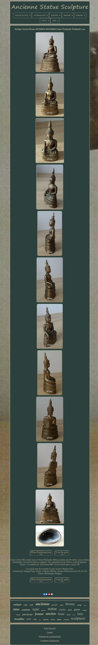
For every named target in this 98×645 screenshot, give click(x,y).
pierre (77, 609)
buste (61, 614)
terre (70, 610)
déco (40, 620)
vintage (66, 619)
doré (85, 605)
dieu (74, 615)
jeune (18, 615)
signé (35, 609)
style (31, 605)
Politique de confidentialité (50, 636)
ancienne (43, 604)
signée (59, 619)
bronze (70, 604)
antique (17, 604)
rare (28, 618)
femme (39, 614)
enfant (61, 605)
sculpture (78, 618)
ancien (51, 614)
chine (16, 609)
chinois (53, 619)
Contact (50, 632)
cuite (26, 605)
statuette (26, 609)
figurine (43, 610)
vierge (79, 605)
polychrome (27, 614)
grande (55, 605)
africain (45, 619)
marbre (62, 609)
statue (52, 609)
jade (35, 619)
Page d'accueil (50, 628)
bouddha (19, 618)
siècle (68, 615)
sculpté (84, 610)
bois (80, 614)
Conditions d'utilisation (49, 641)
